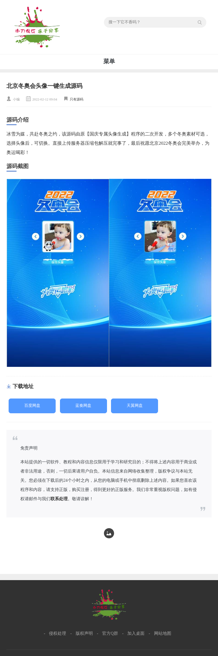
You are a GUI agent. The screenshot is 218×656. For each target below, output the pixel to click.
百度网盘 (32, 405)
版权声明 (84, 633)
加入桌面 (136, 633)
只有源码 (76, 99)
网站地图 (162, 633)
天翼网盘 (135, 405)
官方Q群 (110, 633)
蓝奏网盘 (83, 405)
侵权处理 (57, 633)
